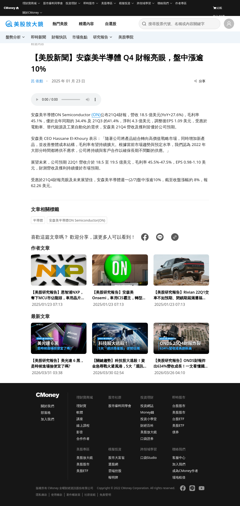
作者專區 (181, 3)
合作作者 (83, 438)
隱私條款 (41, 495)
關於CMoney (30, 13)
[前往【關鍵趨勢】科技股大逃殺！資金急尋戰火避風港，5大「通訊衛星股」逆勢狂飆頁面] (120, 349)
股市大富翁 (116, 457)
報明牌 (113, 477)
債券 (175, 432)
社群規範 (90, 495)
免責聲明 (105, 495)
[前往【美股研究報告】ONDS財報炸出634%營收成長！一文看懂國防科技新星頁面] (181, 349)
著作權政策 (73, 495)
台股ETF (178, 419)
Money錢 (147, 412)
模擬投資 (124, 3)
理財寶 (81, 405)
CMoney (11, 8)
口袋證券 (147, 438)
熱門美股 (60, 23)
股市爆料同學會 (53, 3)
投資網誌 (147, 405)
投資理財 (71, 3)
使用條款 (56, 495)
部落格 (46, 412)
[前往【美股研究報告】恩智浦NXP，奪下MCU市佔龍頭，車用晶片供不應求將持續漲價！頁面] (58, 280)
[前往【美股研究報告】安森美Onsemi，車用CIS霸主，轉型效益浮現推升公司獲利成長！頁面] (120, 280)
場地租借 (178, 477)
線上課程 (83, 425)
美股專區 (106, 3)
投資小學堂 (148, 419)
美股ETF (178, 425)
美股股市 (178, 412)
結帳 (217, 8)
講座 (79, 419)
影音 (79, 432)
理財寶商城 (29, 3)
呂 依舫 (37, 81)
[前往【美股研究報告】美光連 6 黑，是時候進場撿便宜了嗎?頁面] (58, 349)
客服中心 (178, 457)
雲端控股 (114, 470)
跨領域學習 (144, 3)
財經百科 (147, 425)
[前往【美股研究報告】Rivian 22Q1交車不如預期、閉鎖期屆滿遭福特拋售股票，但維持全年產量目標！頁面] (181, 280)
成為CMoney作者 (185, 470)
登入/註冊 (219, 16)
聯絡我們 (163, 3)
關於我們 (47, 406)
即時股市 (89, 3)
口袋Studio (148, 457)
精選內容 (86, 23)
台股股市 (178, 405)
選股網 (113, 464)
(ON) (96, 114)
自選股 (110, 23)
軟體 (79, 412)
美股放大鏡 (148, 432)
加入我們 (47, 419)
